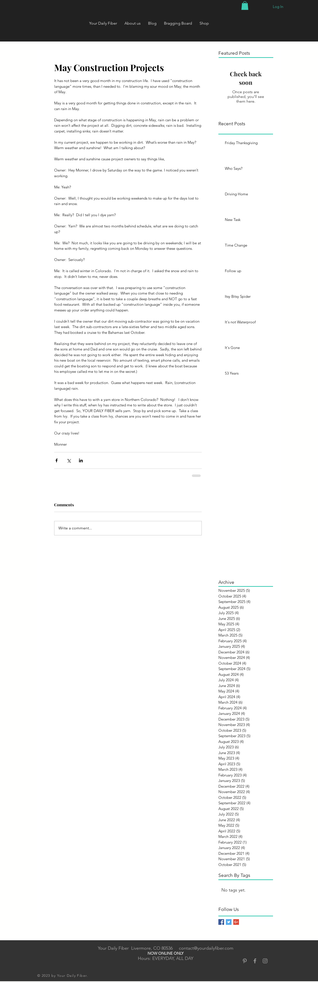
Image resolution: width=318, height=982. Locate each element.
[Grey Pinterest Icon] (244, 961)
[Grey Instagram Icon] (265, 961)
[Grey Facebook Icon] (255, 961)
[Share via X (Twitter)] (68, 460)
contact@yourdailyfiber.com (206, 948)
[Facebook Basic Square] (221, 922)
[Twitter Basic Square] (229, 922)
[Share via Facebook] (56, 460)
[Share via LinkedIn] (81, 460)
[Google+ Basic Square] (236, 922)
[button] (244, 5)
